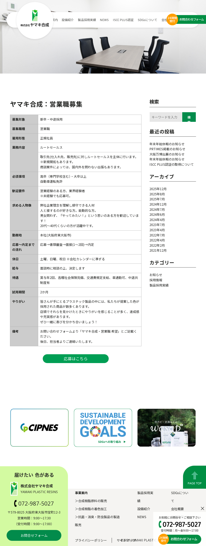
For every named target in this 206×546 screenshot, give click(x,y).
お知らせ (155, 274)
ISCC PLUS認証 (123, 20)
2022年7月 (157, 235)
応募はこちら (76, 358)
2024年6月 (157, 214)
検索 (154, 101)
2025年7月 (157, 199)
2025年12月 (158, 188)
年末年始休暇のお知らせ (167, 143)
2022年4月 (157, 240)
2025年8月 (157, 194)
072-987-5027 (34, 503)
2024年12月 (158, 204)
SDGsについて (147, 20)
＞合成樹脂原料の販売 (91, 500)
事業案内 (81, 492)
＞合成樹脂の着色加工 (91, 508)
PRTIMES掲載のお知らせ (167, 148)
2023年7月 (157, 224)
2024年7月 (157, 209)
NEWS (104, 20)
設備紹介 (68, 20)
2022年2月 (157, 245)
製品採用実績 (87, 20)
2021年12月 (158, 250)
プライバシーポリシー (91, 540)
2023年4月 (157, 229)
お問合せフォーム (34, 535)
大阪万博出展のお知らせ (167, 154)
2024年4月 (157, 219)
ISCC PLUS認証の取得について (171, 164)
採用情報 (155, 280)
